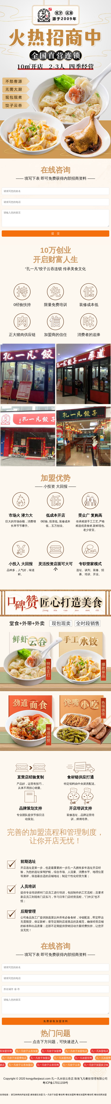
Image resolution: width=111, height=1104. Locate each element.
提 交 (55, 233)
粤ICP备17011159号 (55, 1082)
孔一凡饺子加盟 (50, 1094)
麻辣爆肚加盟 (36, 1094)
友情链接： (5, 1094)
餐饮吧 (90, 1094)
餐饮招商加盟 (100, 1094)
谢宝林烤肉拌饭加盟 (20, 1094)
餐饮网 (61, 1094)
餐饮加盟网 (70, 1094)
